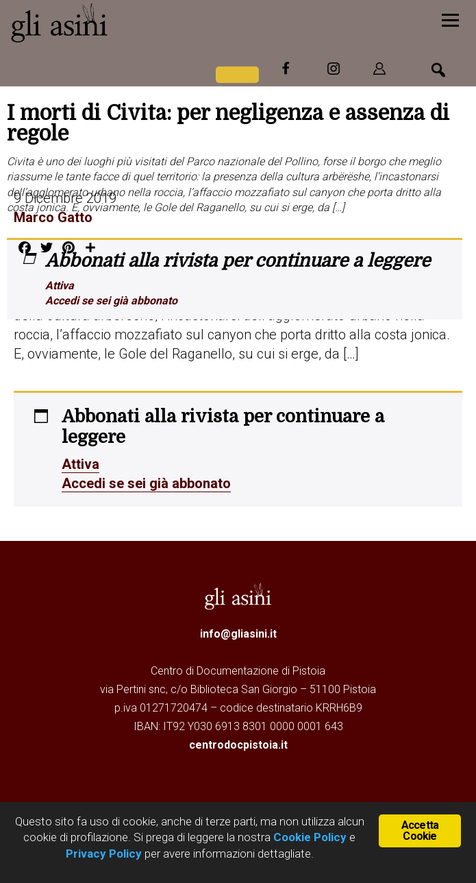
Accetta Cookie (419, 831)
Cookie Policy (309, 837)
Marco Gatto (53, 217)
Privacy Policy (104, 853)
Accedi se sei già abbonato (111, 300)
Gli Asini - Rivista (113, 22)
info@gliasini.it (238, 633)
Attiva (59, 285)
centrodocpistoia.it (238, 744)
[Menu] (450, 19)
